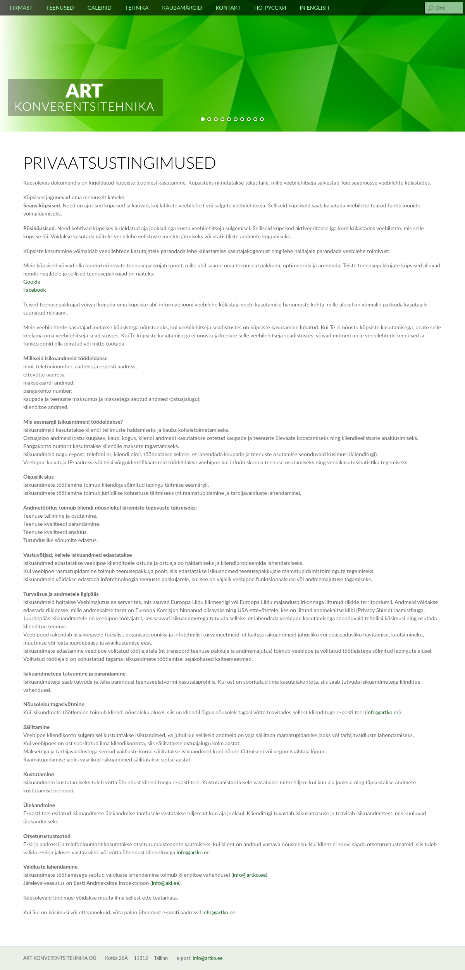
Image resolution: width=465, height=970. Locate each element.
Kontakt (228, 7)
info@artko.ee (207, 958)
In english (314, 7)
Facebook (34, 289)
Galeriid (100, 7)
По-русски (270, 7)
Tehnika (136, 7)
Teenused (60, 7)
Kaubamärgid (182, 7)
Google (31, 281)
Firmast (21, 7)
